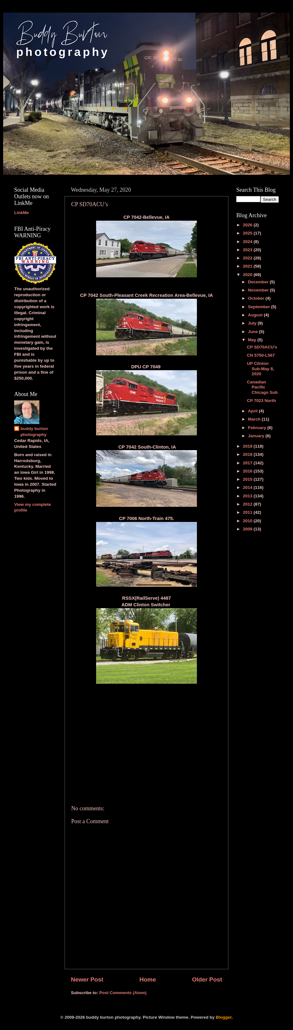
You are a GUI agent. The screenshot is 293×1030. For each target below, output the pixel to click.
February (257, 427)
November (259, 290)
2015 (248, 479)
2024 (248, 241)
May (252, 339)
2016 (248, 471)
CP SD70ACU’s (262, 347)
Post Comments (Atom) (122, 992)
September (259, 306)
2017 (248, 463)
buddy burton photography (34, 431)
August (256, 315)
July (253, 323)
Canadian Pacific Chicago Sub (262, 387)
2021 (248, 266)
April (253, 411)
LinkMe (21, 212)
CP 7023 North (261, 400)
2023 (248, 249)
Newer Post (87, 979)
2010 (248, 520)
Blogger (224, 1017)
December (259, 282)
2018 (248, 454)
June (253, 331)
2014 (248, 487)
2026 (248, 225)
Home (147, 979)
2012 (248, 504)
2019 (248, 446)
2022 (248, 258)
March (255, 419)
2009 (248, 529)
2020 (248, 274)
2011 (248, 512)
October (257, 298)
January (257, 435)
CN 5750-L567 (261, 355)
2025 (248, 233)
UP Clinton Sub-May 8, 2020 (260, 368)
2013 (248, 496)
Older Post (207, 979)
